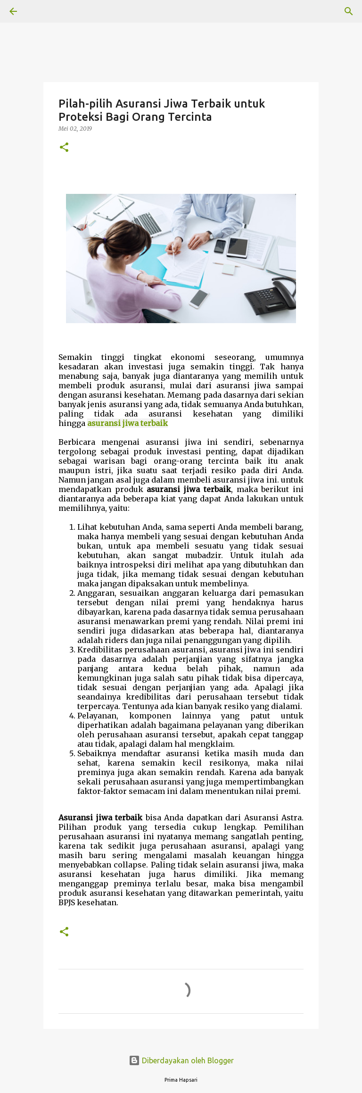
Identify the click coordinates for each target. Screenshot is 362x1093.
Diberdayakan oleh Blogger (181, 1060)
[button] (64, 148)
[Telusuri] (39, 11)
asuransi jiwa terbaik (127, 423)
